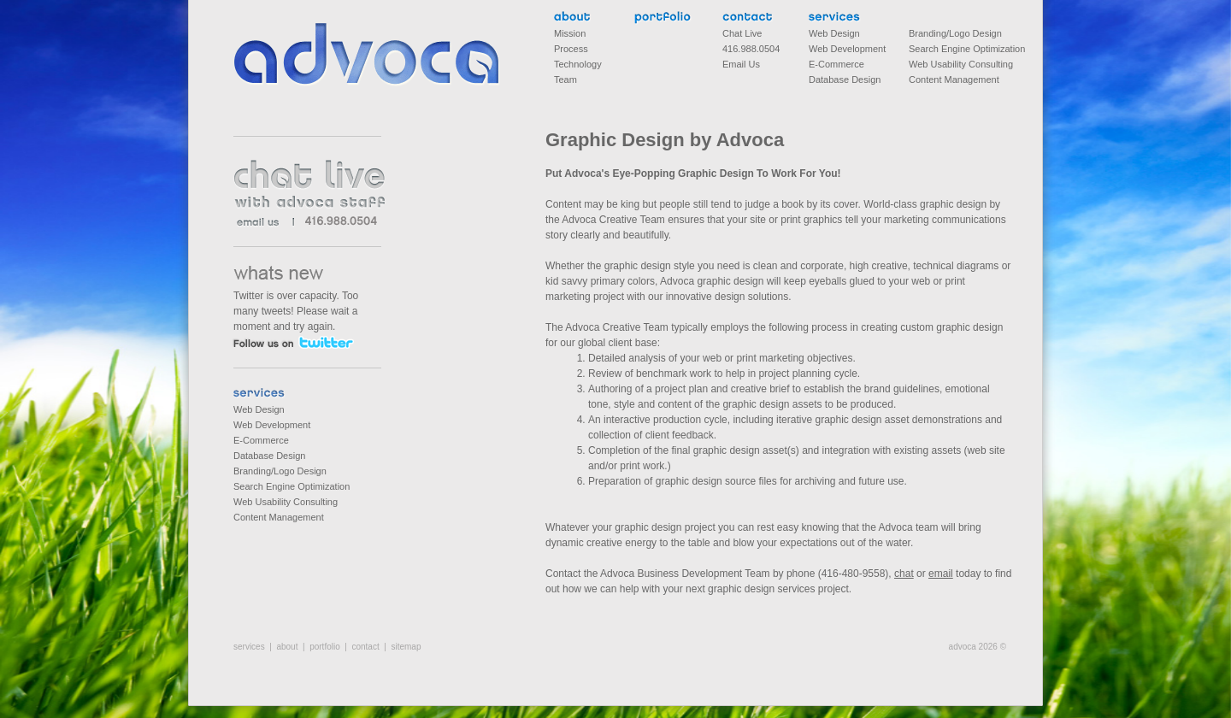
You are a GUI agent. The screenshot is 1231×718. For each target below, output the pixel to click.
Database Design (269, 455)
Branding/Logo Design (280, 471)
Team (565, 79)
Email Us (741, 64)
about (572, 18)
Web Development (271, 425)
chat (904, 574)
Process (571, 49)
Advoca (367, 54)
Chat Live (742, 33)
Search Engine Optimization (291, 486)
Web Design (259, 409)
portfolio (663, 18)
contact (751, 18)
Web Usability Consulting (285, 502)
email (940, 574)
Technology (578, 64)
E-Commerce (261, 440)
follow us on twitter (293, 342)
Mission (570, 33)
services (262, 394)
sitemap (406, 646)
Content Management (278, 517)
